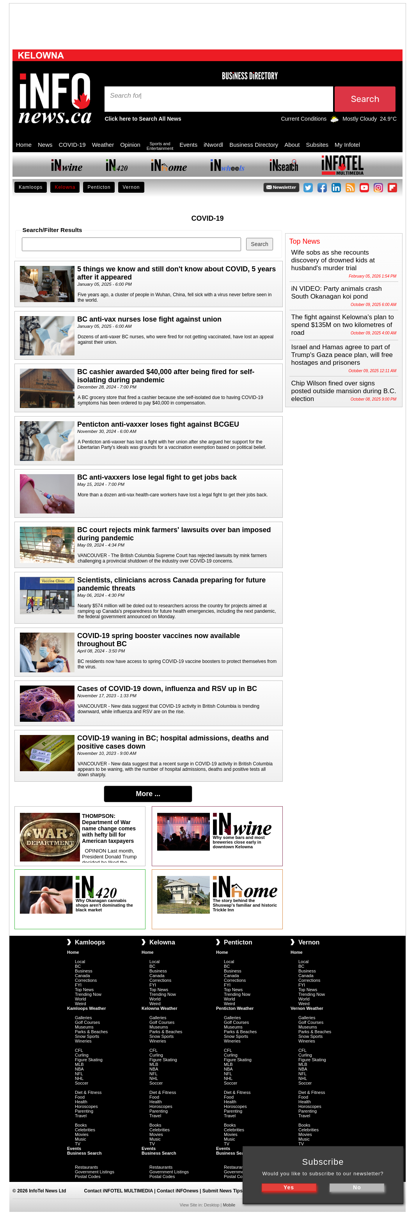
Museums (84, 1027)
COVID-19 (72, 144)
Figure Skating (89, 1059)
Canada (82, 975)
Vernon (131, 187)
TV (77, 1143)
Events (188, 144)
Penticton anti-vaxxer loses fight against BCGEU (158, 424)
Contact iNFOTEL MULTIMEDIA (118, 1191)
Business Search (84, 1153)
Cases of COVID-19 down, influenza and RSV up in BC (167, 689)
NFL (79, 1073)
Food (80, 1097)
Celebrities (85, 1129)
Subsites (317, 144)
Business (83, 971)
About (292, 144)
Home (24, 144)
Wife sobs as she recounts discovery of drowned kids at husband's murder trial (333, 260)
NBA (79, 1069)
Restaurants (86, 1167)
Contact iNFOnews (178, 1191)
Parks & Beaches (91, 1031)
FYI (78, 985)
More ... (148, 794)
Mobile (229, 1205)
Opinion (130, 144)
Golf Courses (87, 1022)
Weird (80, 1003)
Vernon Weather (307, 1008)
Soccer (81, 1083)
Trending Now (88, 994)
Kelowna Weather (159, 1008)
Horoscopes (86, 1106)
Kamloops (31, 187)
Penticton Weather (235, 1008)
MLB (79, 1064)
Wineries (83, 1041)
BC (78, 966)
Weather (103, 144)
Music (80, 1139)
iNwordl (213, 144)
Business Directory (253, 144)
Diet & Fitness (88, 1092)
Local (80, 961)
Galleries (83, 1017)
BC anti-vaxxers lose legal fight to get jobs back (157, 477)
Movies (82, 1134)
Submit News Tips (222, 1191)
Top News (84, 989)
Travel (81, 1115)
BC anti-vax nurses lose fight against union (149, 319)
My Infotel (347, 144)
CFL (79, 1050)
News (45, 144)
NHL (79, 1078)
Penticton (98, 187)
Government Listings (94, 1171)
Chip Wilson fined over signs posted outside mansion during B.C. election (343, 391)
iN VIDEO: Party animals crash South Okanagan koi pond (336, 292)
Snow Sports (87, 1036)
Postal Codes (87, 1176)
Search (121, 95)
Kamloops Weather (86, 1008)
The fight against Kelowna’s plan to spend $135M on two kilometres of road (342, 324)
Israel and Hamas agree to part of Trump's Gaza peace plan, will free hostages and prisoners (342, 354)
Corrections (86, 980)
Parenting (84, 1111)
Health (81, 1101)
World (80, 999)
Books (81, 1125)
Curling (82, 1055)
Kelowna (65, 187)
